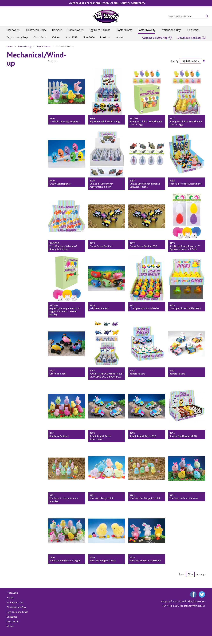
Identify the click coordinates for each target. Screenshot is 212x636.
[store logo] (106, 16)
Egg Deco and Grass (17, 611)
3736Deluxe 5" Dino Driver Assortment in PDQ (101, 183)
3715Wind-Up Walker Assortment (145, 559)
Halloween (12, 592)
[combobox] (188, 16)
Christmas (12, 616)
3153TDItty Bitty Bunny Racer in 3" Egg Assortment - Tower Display (64, 310)
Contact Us (12, 621)
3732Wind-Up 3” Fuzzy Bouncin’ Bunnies (64, 498)
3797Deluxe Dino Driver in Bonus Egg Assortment (145, 183)
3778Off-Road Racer (57, 372)
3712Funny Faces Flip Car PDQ (143, 245)
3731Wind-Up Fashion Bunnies (183, 497)
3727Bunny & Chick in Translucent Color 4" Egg (185, 121)
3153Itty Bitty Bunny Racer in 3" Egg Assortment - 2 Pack (184, 246)
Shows (10, 626)
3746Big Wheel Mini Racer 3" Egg (105, 120)
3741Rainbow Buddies (58, 434)
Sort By (174, 60)
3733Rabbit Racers (177, 372)
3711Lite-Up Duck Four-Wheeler (144, 307)
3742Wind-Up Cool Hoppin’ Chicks (145, 497)
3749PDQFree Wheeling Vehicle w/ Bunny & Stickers (63, 246)
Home (10, 46)
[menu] (106, 33)
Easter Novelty (25, 46)
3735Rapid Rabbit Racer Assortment (100, 436)
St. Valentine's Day (16, 607)
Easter (10, 597)
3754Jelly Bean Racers (99, 307)
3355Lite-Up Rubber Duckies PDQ (185, 307)
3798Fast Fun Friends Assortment (185, 182)
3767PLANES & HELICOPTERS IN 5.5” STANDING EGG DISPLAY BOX (106, 373)
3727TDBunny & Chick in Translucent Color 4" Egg (146, 121)
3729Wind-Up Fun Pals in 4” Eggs (64, 559)
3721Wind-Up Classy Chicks (102, 497)
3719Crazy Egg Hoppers (60, 182)
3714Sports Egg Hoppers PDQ (183, 434)
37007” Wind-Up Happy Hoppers (64, 120)
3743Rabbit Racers (137, 372)
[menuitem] (14, 30)
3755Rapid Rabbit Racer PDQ (143, 434)
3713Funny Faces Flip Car (101, 245)
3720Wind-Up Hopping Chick (103, 559)
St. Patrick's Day (15, 602)
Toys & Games (44, 46)
